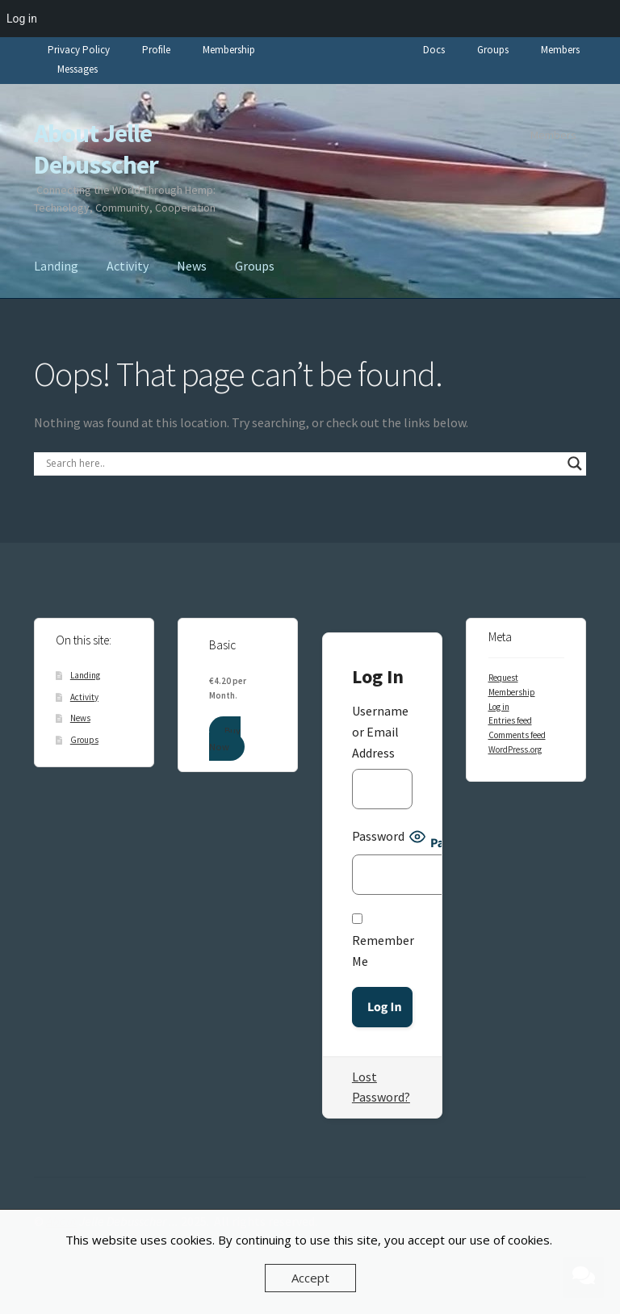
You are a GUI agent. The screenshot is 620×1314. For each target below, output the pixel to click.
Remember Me (383, 941)
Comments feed (517, 735)
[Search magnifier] (574, 463)
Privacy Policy (79, 50)
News (192, 266)
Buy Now (224, 738)
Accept (310, 1278)
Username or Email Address (380, 732)
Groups (493, 50)
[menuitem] (599, 18)
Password (378, 836)
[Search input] (302, 463)
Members (560, 50)
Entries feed (510, 720)
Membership (229, 50)
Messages (77, 69)
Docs (434, 50)
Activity (128, 266)
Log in (498, 706)
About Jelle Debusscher (96, 149)
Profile (156, 50)
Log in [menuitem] (21, 18)
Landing (56, 266)
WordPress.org (515, 749)
